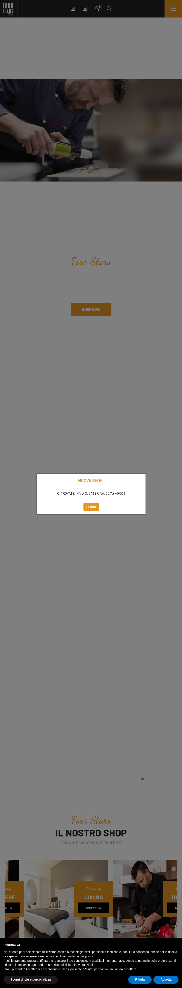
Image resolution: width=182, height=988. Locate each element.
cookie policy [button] (84, 956)
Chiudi (91, 507)
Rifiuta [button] (140, 979)
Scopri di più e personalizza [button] (30, 979)
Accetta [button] (166, 979)
